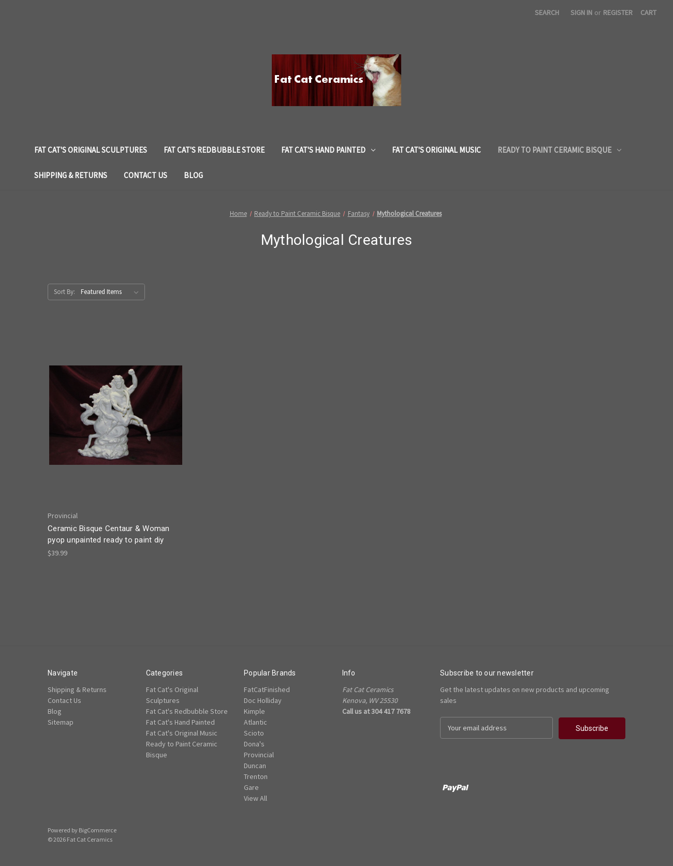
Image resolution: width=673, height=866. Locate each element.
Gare (251, 787)
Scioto (254, 733)
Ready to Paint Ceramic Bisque (559, 150)
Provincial (259, 754)
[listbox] (111, 292)
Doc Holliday (263, 700)
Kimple (254, 711)
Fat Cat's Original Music (436, 150)
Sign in (581, 12)
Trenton (256, 776)
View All (255, 798)
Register (618, 12)
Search (547, 12)
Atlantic (255, 722)
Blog (193, 175)
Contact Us (145, 175)
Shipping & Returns (70, 175)
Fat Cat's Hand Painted (328, 150)
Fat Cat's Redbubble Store (214, 150)
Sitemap (61, 722)
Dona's (254, 743)
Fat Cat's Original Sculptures (90, 150)
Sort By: (64, 291)
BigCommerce (97, 830)
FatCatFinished (267, 689)
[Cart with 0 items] (648, 12)
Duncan (255, 765)
